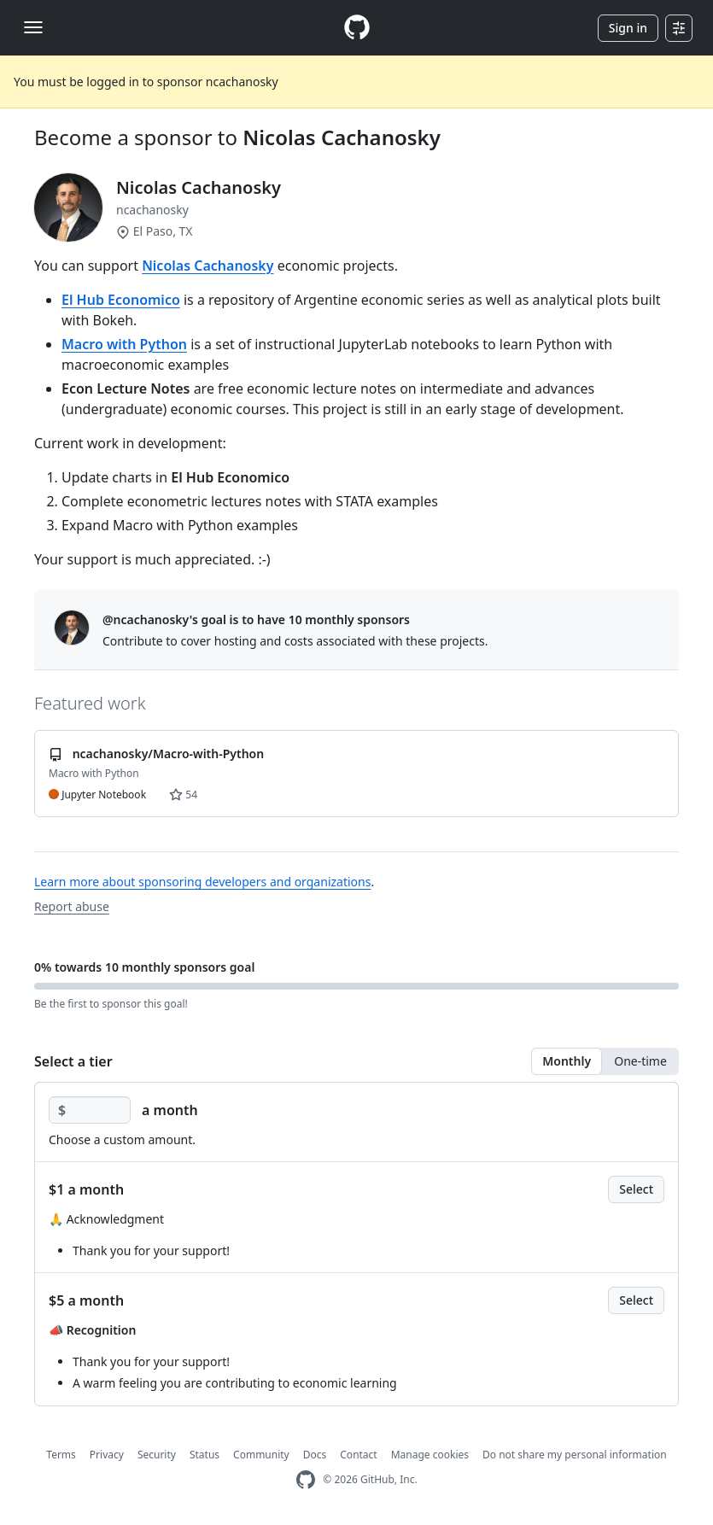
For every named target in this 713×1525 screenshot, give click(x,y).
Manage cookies (430, 1454)
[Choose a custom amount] (90, 1110)
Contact (358, 1454)
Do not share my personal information (574, 1454)
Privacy (107, 1454)
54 (183, 794)
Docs (315, 1454)
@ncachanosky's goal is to (256, 619)
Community (261, 1454)
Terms (61, 1454)
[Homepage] (357, 28)
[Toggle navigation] (33, 27)
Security (156, 1454)
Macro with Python (124, 344)
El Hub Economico (120, 299)
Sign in (628, 28)
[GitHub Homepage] (305, 1480)
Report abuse (71, 906)
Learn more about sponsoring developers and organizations (202, 882)
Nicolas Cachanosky (342, 137)
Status (204, 1454)
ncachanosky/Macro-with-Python (169, 753)
